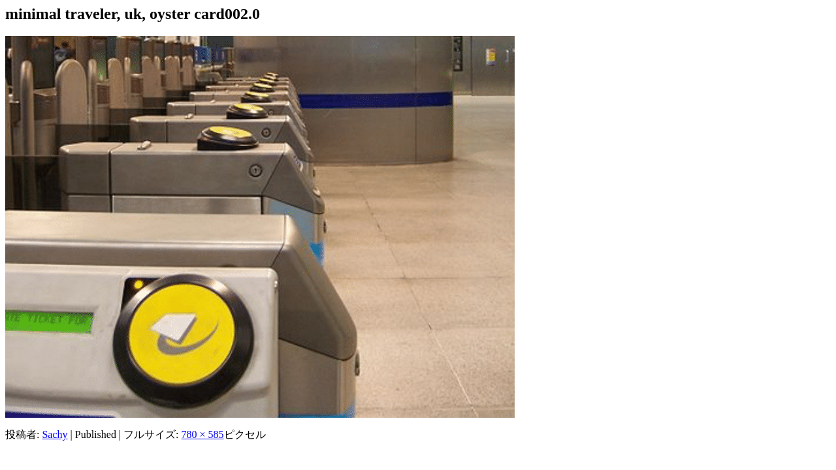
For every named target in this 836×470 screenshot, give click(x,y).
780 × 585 (203, 434)
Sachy (54, 434)
